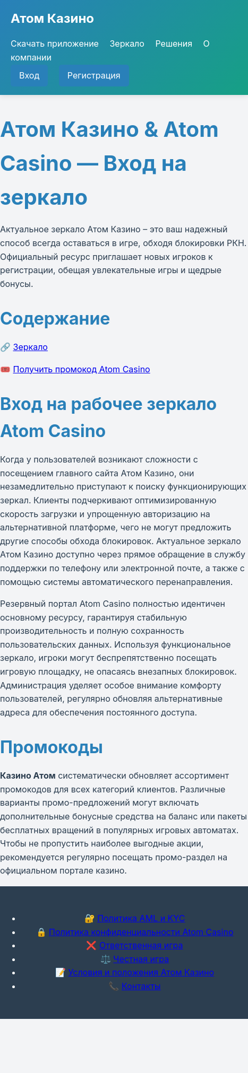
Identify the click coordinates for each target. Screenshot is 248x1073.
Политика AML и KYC (141, 918)
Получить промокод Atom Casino (81, 369)
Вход (29, 75)
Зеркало (126, 43)
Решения (173, 43)
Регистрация (94, 75)
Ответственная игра (141, 945)
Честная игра (141, 959)
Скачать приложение (55, 43)
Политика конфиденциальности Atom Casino (141, 932)
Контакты (141, 986)
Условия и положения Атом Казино (141, 972)
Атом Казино (52, 18)
